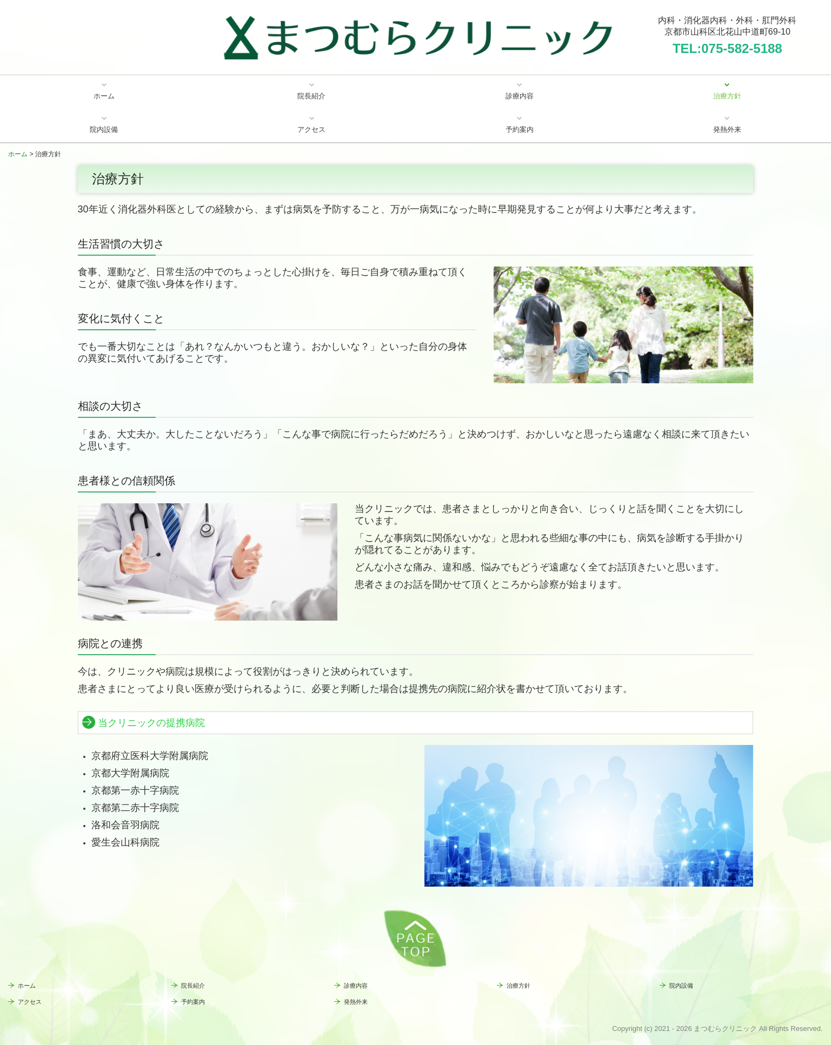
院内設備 (104, 129)
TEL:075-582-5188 (727, 48)
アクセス (311, 129)
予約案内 (520, 129)
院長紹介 (311, 96)
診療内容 (520, 96)
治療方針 (727, 96)
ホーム (104, 96)
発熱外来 (727, 129)
